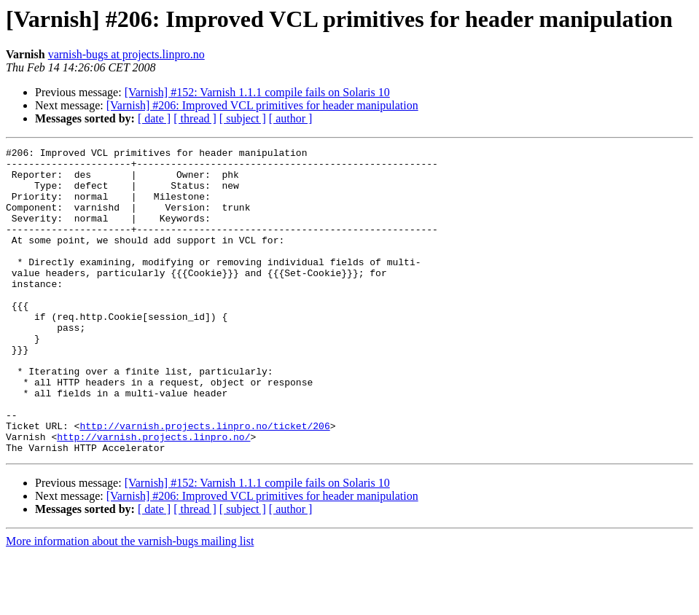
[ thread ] (194, 118)
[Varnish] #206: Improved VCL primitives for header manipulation (262, 105)
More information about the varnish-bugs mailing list (130, 602)
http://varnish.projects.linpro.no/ (153, 495)
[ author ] (291, 118)
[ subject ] (242, 118)
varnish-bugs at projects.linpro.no (126, 54)
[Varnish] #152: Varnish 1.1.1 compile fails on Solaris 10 (257, 92)
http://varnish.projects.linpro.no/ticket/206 (204, 482)
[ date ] (154, 118)
